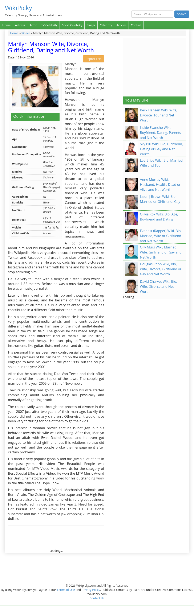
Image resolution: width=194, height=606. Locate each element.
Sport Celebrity (72, 25)
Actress (20, 25)
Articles (121, 25)
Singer (91, 25)
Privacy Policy (91, 590)
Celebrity (106, 25)
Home (6, 25)
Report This (93, 59)
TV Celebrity (49, 25)
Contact (136, 25)
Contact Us (97, 598)
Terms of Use (66, 590)
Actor (33, 25)
